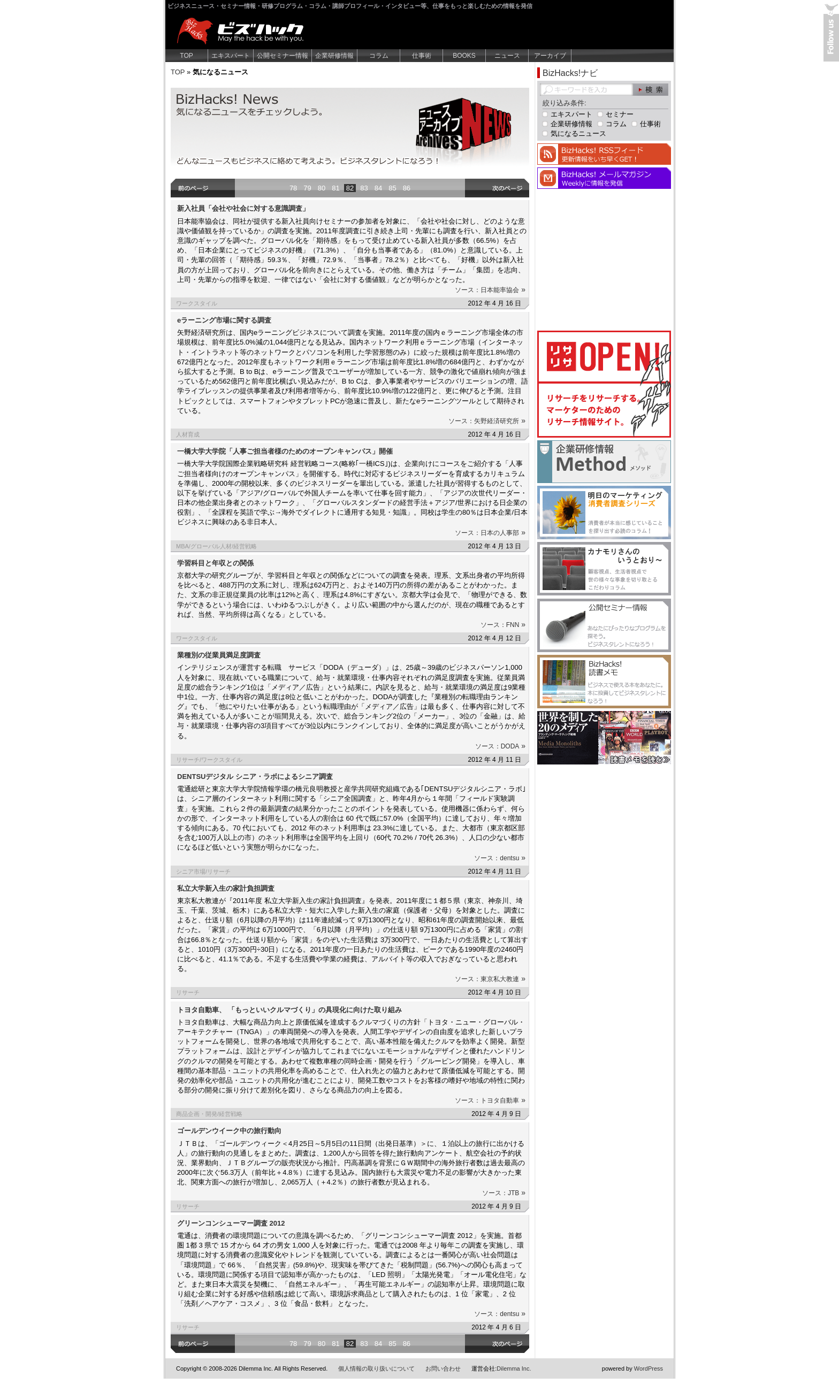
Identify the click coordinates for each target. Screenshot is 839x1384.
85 (392, 188)
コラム (378, 55)
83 (364, 188)
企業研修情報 (334, 55)
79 (307, 188)
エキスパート (230, 55)
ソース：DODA (500, 746)
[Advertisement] (604, 258)
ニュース (507, 55)
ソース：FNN (502, 625)
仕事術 (421, 55)
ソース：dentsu (499, 858)
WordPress (648, 1368)
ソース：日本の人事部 (490, 533)
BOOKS (464, 55)
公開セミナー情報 (282, 55)
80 (321, 188)
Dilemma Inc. (514, 1368)
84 (378, 188)
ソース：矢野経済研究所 (486, 421)
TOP (186, 55)
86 (406, 188)
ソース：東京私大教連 (490, 979)
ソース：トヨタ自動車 (490, 1100)
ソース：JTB (503, 1193)
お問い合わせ (443, 1368)
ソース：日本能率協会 (490, 290)
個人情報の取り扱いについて (376, 1368)
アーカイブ (550, 55)
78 (293, 188)
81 (335, 188)
